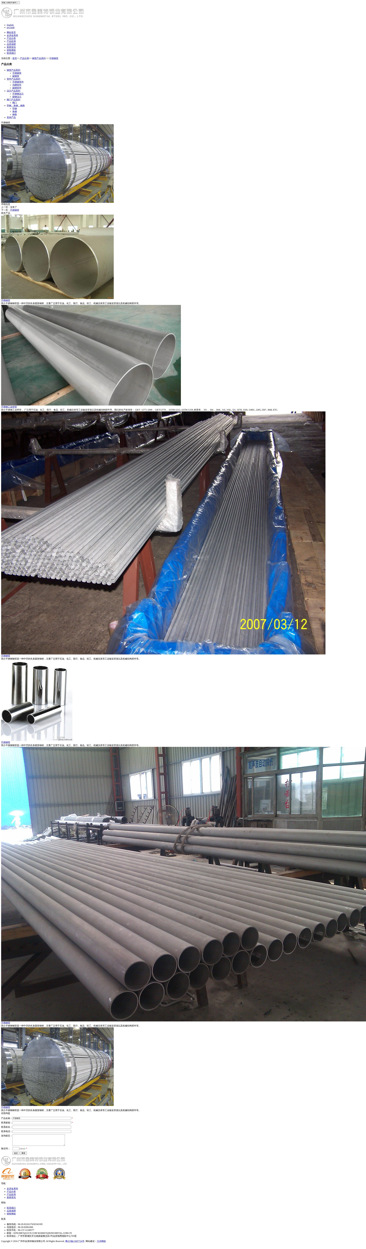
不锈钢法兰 (18, 94)
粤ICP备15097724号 (74, 1243)
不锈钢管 (53, 58)
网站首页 (11, 32)
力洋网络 (101, 1243)
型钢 (14, 108)
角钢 (14, 111)
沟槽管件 (16, 85)
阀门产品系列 (13, 99)
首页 (14, 58)
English (10, 25)
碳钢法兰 (16, 97)
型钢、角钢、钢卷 (16, 105)
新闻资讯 (11, 47)
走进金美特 (12, 35)
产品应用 (11, 41)
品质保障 (11, 44)
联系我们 (11, 53)
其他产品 (11, 117)
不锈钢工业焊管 (9, 407)
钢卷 (14, 114)
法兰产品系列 (13, 91)
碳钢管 (15, 76)
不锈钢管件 (18, 82)
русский (10, 27)
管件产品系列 (13, 79)
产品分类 (11, 38)
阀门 (14, 102)
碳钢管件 (16, 88)
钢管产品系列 (39, 58)
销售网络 (11, 50)
